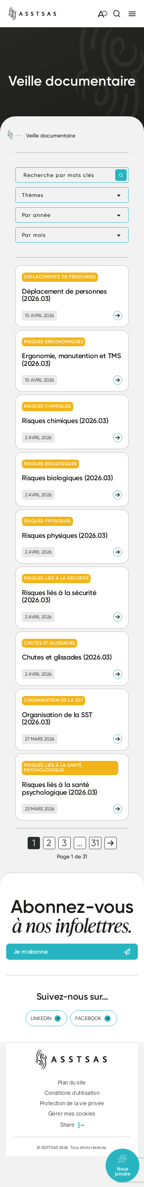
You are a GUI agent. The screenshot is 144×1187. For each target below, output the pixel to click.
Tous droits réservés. (88, 1147)
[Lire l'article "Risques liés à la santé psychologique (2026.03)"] (72, 787)
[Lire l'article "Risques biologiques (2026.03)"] (72, 479)
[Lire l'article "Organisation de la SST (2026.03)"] (72, 720)
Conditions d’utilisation (72, 1093)
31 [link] (95, 843)
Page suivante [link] (110, 843)
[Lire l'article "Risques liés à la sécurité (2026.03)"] (72, 597)
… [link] (80, 843)
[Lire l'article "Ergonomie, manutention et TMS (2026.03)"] (72, 361)
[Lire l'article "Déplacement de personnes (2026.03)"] (72, 296)
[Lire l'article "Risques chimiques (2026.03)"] (72, 422)
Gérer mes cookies (72, 1114)
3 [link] (64, 843)
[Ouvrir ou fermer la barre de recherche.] (116, 14)
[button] (72, 195)
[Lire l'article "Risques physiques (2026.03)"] (72, 536)
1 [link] (33, 843)
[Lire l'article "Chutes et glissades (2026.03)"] (72, 659)
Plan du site (72, 1083)
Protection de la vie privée (72, 1103)
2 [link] (48, 843)
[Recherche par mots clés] (72, 175)
